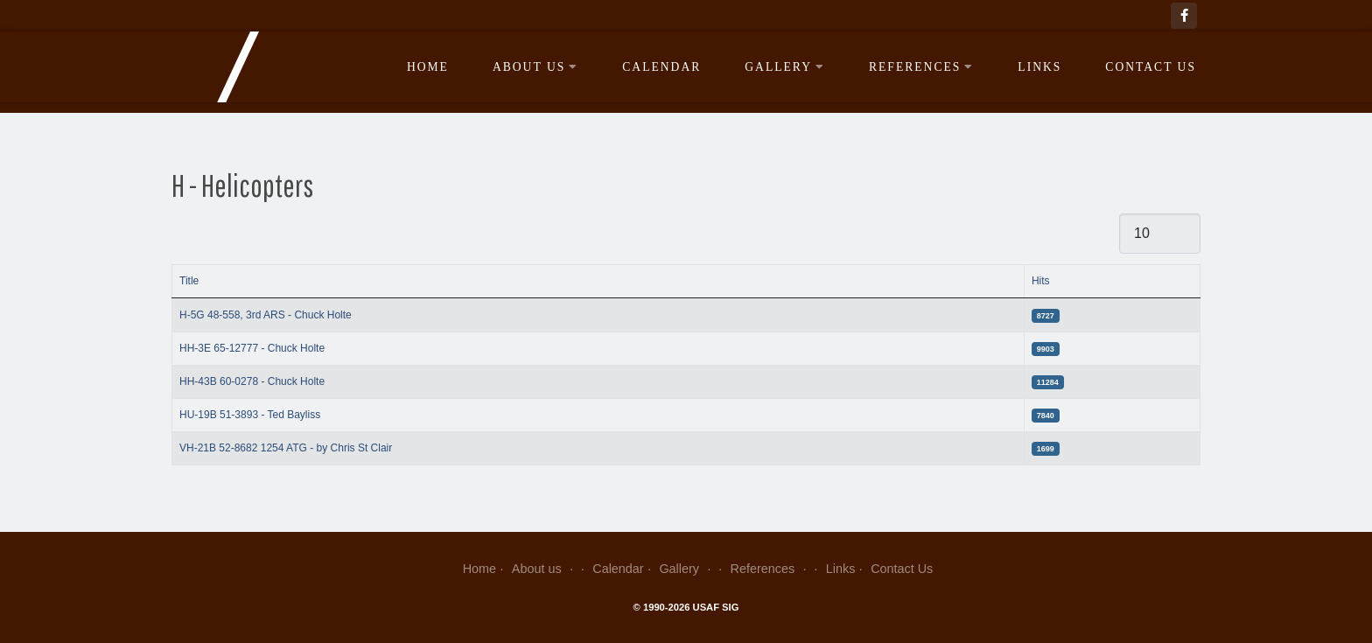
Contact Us (1150, 66)
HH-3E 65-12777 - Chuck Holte (252, 348)
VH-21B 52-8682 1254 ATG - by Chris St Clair (285, 448)
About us (535, 66)
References (921, 66)
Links (1039, 66)
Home (428, 66)
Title (189, 281)
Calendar (661, 66)
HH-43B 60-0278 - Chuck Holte (252, 381)
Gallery (785, 66)
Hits (1041, 281)
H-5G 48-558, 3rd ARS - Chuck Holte (265, 315)
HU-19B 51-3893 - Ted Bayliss (249, 415)
